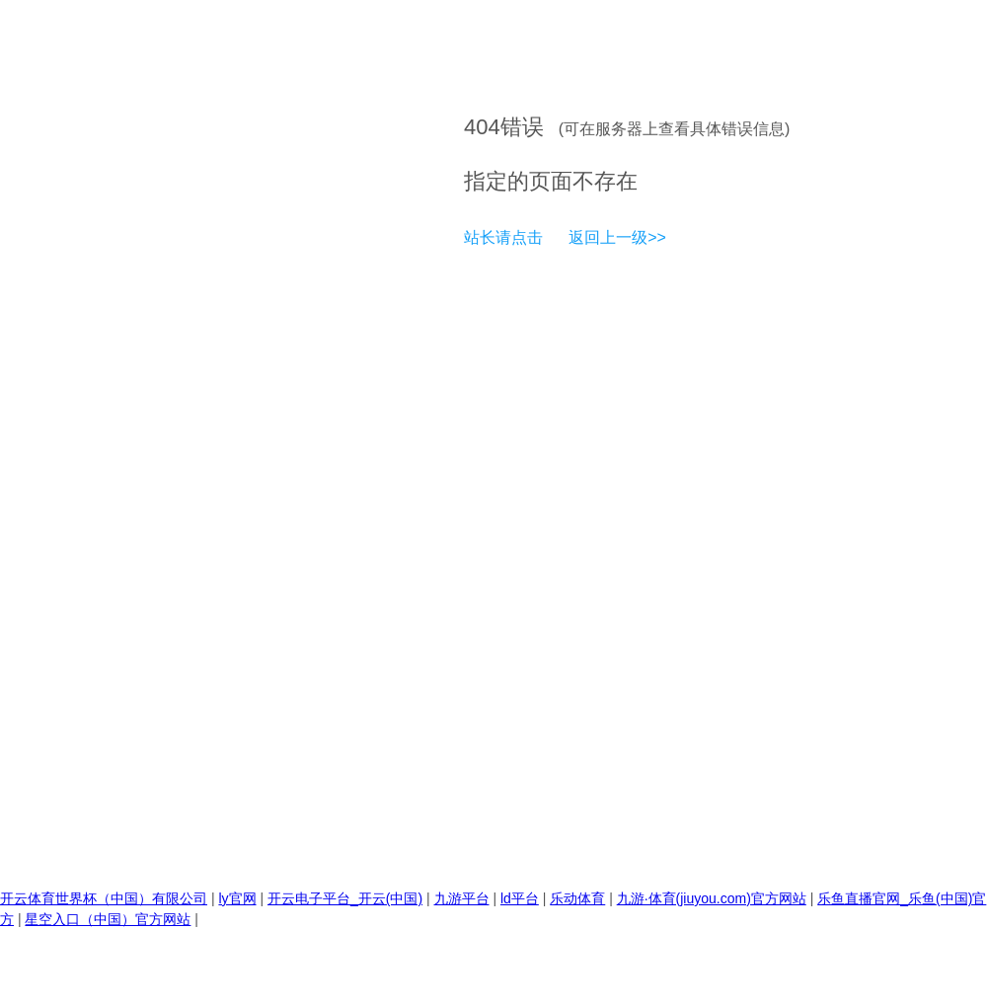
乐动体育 (577, 898)
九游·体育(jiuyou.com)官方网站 (711, 898)
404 (482, 127)
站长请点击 (503, 237)
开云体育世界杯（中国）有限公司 (103, 898)
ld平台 (519, 898)
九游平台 (462, 898)
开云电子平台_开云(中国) (344, 898)
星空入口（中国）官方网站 (107, 919)
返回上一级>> (617, 237)
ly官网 (237, 898)
